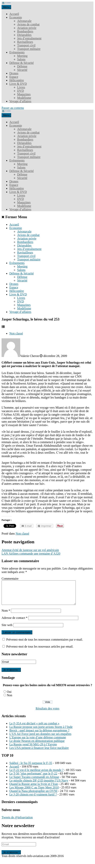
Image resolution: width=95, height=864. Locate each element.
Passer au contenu (13, 107)
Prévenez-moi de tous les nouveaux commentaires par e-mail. (44, 644)
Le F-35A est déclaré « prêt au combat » (34, 728)
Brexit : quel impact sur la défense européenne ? (39, 735)
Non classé (16, 333)
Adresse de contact (14, 622)
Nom (6, 615)
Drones (13, 73)
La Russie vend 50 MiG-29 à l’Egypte (33, 749)
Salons (21, 59)
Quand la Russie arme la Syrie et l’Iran (33, 788)
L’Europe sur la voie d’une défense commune (37, 742)
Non (9, 700)
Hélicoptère (16, 80)
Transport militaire (28, 48)
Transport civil (26, 45)
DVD (20, 90)
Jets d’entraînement (29, 38)
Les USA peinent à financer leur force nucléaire (39, 752)
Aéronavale (24, 21)
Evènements (17, 52)
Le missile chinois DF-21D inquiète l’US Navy (38, 785)
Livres (21, 87)
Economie (15, 17)
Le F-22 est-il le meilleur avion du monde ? (36, 774)
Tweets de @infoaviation (17, 822)
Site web (7, 629)
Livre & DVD (18, 83)
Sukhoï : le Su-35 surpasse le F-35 (30, 767)
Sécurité (22, 69)
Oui (9, 696)
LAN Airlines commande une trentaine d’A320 (31, 553)
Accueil (14, 14)
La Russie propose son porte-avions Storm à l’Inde (41, 731)
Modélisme (24, 97)
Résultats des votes (47, 713)
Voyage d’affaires (20, 101)
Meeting (22, 55)
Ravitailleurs (25, 41)
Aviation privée (26, 28)
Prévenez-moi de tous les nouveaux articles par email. (39, 651)
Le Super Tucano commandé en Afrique (34, 781)
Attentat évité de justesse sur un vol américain (30, 550)
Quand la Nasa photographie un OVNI (33, 795)
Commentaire (10, 578)
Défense (22, 66)
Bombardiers (25, 31)
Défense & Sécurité (21, 62)
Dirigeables (24, 34)
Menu (6, 7)
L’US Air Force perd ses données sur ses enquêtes (40, 738)
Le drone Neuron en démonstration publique (37, 745)
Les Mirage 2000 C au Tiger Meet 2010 (34, 792)
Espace (13, 76)
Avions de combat (28, 24)
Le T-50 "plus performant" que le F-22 (33, 778)
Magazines (24, 94)
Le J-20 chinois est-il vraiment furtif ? (33, 799)
